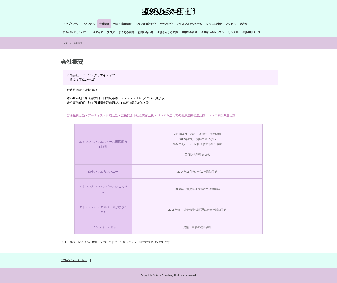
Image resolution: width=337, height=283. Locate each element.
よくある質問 (126, 32)
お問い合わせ (145, 32)
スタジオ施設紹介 (145, 23)
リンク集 (233, 32)
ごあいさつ (88, 23)
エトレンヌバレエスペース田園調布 (169, 11)
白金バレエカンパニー (76, 32)
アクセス (230, 23)
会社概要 (104, 23)
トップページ (70, 23)
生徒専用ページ (251, 32)
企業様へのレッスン (212, 32)
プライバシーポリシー (74, 260)
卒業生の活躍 (189, 32)
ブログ (111, 32)
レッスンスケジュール (189, 23)
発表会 (243, 23)
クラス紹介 (166, 23)
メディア (98, 32)
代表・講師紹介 (122, 23)
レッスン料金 (214, 23)
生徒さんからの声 (167, 32)
